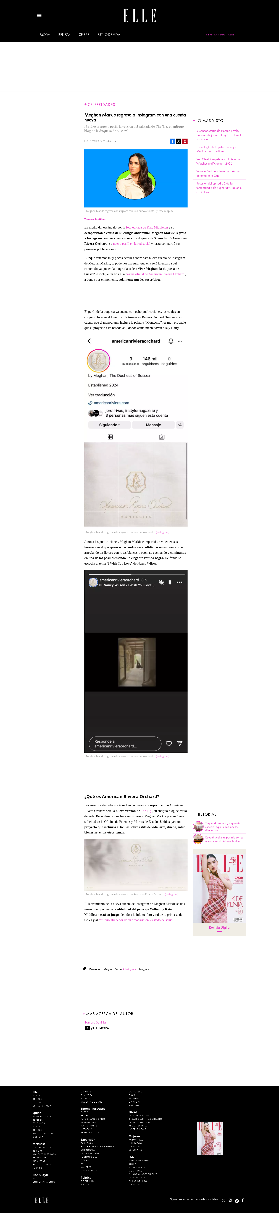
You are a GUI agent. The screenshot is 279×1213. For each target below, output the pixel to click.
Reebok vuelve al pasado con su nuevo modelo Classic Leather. (224, 839)
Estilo (37, 1178)
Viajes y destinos (44, 1154)
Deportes (87, 1091)
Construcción (139, 1115)
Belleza (64, 35)
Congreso (136, 1091)
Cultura (38, 1137)
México (86, 1184)
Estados (134, 1098)
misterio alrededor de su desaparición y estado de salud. (136, 920)
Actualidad (136, 1140)
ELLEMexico (223, 1200)
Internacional (91, 1153)
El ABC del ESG (138, 1181)
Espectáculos (42, 1116)
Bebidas (38, 1151)
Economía (88, 1150)
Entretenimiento (44, 1182)
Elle (35, 1092)
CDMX (132, 1095)
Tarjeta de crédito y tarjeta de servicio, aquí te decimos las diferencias (222, 827)
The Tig (146, 811)
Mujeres (86, 1167)
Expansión (88, 1140)
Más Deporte (89, 1125)
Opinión (134, 1102)
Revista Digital (219, 927)
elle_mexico (233, 1199)
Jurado (38, 1168)
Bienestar (39, 1161)
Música (85, 1098)
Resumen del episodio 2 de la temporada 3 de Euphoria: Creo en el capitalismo (219, 188)
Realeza (38, 1120)
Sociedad (135, 1105)
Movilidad (136, 1171)
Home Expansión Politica (98, 1146)
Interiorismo (138, 1129)
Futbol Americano (93, 1119)
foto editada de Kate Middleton (147, 227)
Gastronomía (42, 1147)
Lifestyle (86, 1129)
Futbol (85, 1112)
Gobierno (87, 1181)
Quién (37, 1113)
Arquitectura (138, 1125)
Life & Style (41, 1175)
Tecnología (89, 1157)
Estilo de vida (109, 35)
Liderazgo (135, 1143)
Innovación (137, 1177)
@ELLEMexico (100, 1028)
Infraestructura (140, 1122)
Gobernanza (137, 1167)
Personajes (40, 1157)
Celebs (84, 35)
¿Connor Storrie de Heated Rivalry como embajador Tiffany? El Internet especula (219, 135)
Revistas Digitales (220, 34)
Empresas (87, 1143)
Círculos (39, 1123)
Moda (45, 35)
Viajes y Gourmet (44, 1133)
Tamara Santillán (96, 1022)
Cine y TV (87, 1095)
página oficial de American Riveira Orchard (155, 274)
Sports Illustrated (93, 1109)
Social (133, 1164)
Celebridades (101, 104)
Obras (85, 1160)
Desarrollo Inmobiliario (145, 1119)
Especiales (135, 1150)
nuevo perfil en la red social (132, 243)
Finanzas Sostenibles (143, 1174)
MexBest (39, 1144)
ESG (83, 1163)
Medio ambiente (139, 1160)
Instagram (130, 969)
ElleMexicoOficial (245, 1199)
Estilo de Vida (42, 1164)
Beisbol (86, 1115)
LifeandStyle (89, 1170)
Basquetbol (88, 1122)
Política (86, 1178)
